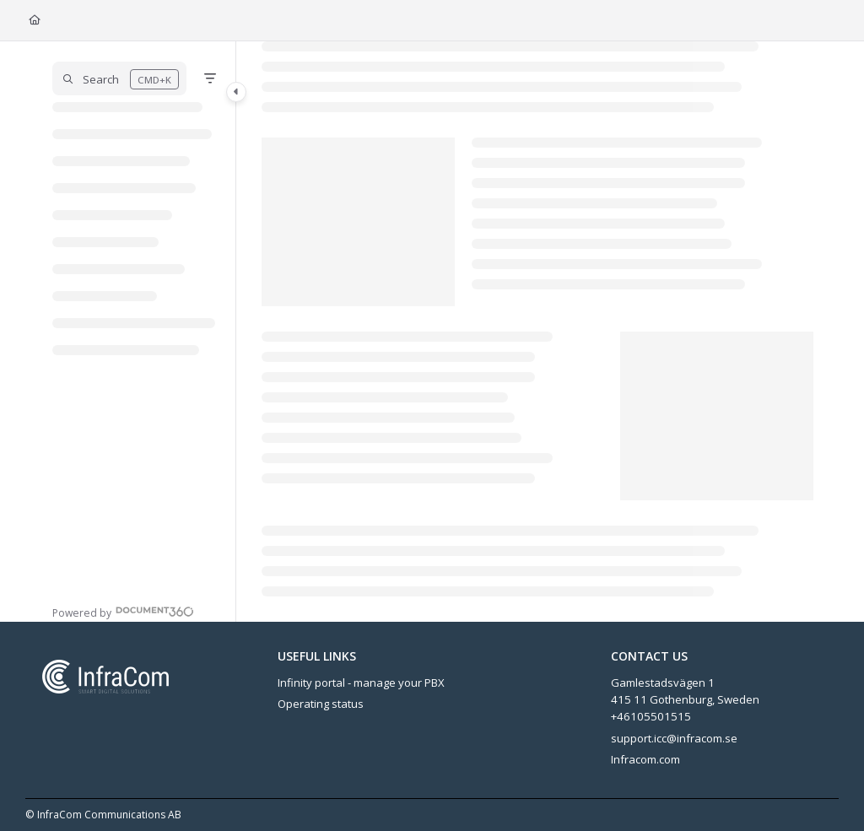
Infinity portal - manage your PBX (361, 682)
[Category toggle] (236, 92)
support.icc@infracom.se (674, 738)
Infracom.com (645, 759)
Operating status (321, 703)
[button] (119, 78)
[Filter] (210, 78)
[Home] (34, 21)
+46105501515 (651, 716)
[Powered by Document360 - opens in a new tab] (123, 611)
